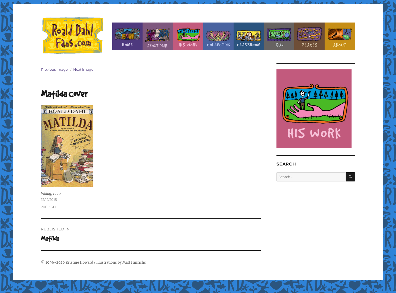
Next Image (83, 69)
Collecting (218, 36)
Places (309, 36)
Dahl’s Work (188, 36)
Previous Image (54, 69)
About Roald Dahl (158, 36)
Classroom (249, 36)
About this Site (340, 36)
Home (127, 36)
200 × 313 (48, 207)
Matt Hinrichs (134, 262)
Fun (279, 36)
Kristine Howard (79, 262)
